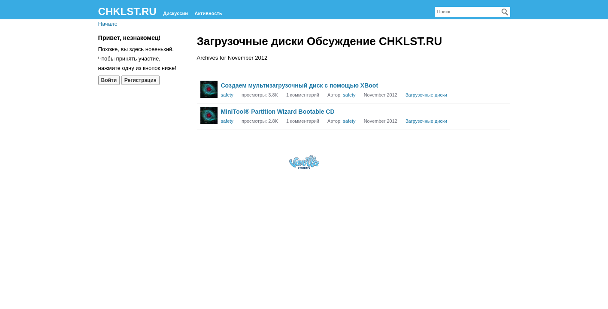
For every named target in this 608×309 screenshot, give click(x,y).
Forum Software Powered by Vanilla (304, 162)
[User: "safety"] (209, 89)
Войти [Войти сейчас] (109, 80)
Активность (208, 13)
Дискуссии (175, 13)
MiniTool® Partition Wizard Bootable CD (278, 111)
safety (227, 94)
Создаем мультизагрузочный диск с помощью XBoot (299, 85)
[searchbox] (472, 12)
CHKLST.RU (127, 11)
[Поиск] (505, 12)
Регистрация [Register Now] (140, 80)
